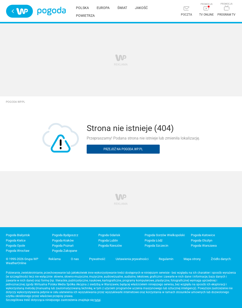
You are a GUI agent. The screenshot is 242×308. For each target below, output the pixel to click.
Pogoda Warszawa (204, 245)
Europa (103, 8)
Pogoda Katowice (203, 235)
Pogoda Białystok (18, 235)
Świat (122, 8)
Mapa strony (192, 259)
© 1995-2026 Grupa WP (22, 259)
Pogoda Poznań (63, 245)
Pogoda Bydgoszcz (65, 235)
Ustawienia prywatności (132, 259)
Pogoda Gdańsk (109, 235)
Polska (82, 8)
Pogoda (51, 11)
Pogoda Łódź (153, 240)
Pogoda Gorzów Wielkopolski (165, 235)
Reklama (54, 259)
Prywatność (97, 259)
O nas (75, 259)
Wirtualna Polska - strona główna (19, 11)
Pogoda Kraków (63, 240)
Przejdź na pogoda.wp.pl (123, 149)
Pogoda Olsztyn (201, 240)
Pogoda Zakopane (64, 250)
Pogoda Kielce (16, 240)
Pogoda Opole (15, 245)
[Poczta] (186, 11)
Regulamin (166, 259)
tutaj (97, 300)
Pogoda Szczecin (156, 245)
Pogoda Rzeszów (110, 245)
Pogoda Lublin (108, 240)
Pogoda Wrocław (17, 250)
